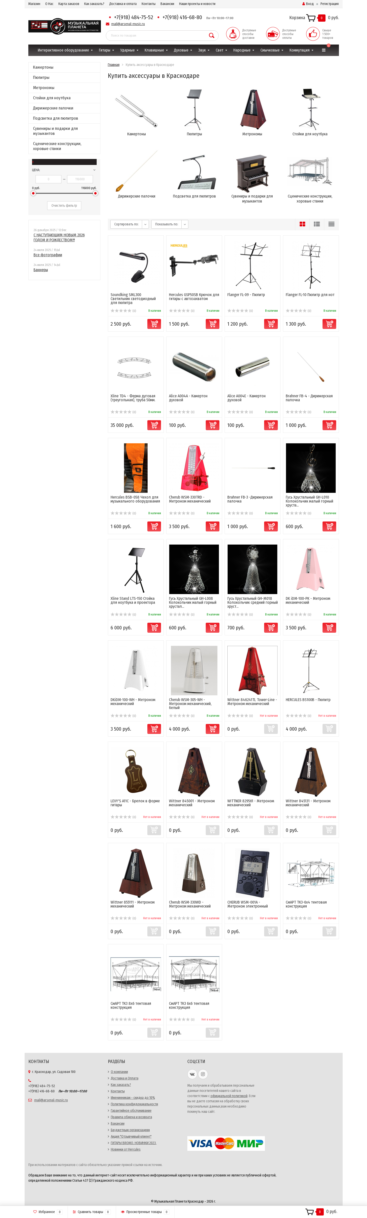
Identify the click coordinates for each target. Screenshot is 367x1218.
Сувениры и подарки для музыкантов (55, 131)
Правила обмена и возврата (131, 1117)
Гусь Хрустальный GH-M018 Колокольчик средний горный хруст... (252, 602)
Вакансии (167, 4)
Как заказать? (94, 4)
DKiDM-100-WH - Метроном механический (133, 701)
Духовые (181, 50)
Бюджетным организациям (130, 1130)
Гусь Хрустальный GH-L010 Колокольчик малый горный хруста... (309, 501)
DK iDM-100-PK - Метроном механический (308, 600)
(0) (123, 311)
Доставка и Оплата (124, 1078)
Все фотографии (48, 255)
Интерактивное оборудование (63, 50)
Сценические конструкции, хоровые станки (57, 146)
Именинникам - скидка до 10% (133, 1098)
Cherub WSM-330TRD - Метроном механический (190, 499)
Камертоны (43, 67)
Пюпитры (41, 77)
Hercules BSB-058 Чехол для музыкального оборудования (135, 499)
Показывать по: (166, 224)
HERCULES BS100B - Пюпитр (308, 699)
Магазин (34, 4)
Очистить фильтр (64, 205)
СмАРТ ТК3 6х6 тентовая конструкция (189, 1005)
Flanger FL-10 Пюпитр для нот (310, 294)
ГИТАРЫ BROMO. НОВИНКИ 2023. (134, 1143)
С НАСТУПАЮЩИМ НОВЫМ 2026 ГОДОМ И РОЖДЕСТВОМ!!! (59, 237)
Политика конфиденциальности (134, 1104)
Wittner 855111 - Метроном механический (133, 904)
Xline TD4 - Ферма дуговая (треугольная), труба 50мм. (133, 398)
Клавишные (154, 50)
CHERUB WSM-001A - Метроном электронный (247, 904)
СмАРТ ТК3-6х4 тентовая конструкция (306, 904)
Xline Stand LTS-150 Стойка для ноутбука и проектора (133, 600)
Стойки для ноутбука (52, 98)
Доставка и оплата (123, 4)
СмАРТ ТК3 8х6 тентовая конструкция (131, 1005)
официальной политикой (228, 1096)
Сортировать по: (126, 224)
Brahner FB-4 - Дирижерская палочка (309, 398)
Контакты (149, 4)
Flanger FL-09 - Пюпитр (246, 294)
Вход (308, 4)
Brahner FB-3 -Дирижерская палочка (250, 499)
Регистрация (330, 4)
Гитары (104, 50)
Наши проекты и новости (197, 4)
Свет (219, 50)
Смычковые (270, 50)
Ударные (127, 50)
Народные (241, 50)
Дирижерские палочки (53, 108)
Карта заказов (68, 4)
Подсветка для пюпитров (55, 118)
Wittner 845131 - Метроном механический (308, 803)
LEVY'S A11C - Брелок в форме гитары (135, 803)
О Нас (49, 4)
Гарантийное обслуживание (131, 1111)
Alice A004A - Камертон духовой (188, 398)
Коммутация (299, 50)
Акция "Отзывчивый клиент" (131, 1136)
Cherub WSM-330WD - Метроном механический (190, 904)
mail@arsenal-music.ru (128, 24)
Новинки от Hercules (126, 1149)
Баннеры (41, 269)
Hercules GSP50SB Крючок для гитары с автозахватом (194, 296)
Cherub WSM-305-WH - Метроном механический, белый (190, 703)
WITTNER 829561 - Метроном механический (250, 803)
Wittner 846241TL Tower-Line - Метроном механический (252, 701)
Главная (114, 65)
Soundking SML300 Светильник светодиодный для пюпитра (133, 298)
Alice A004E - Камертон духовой (246, 398)
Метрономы (43, 87)
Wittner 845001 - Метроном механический (192, 803)
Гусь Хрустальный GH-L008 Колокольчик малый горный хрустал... (192, 602)
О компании (119, 1072)
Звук (202, 50)
